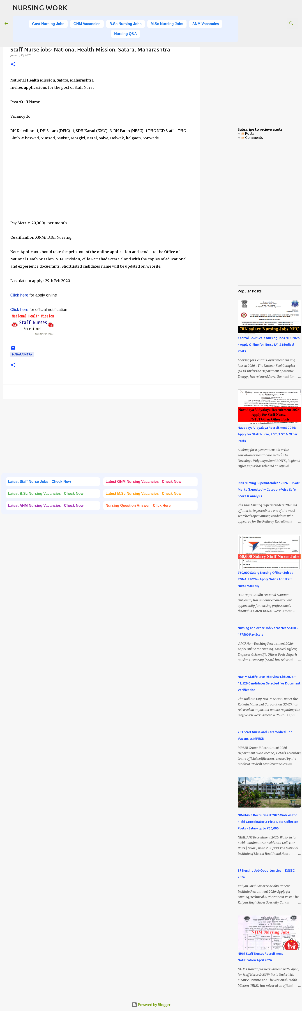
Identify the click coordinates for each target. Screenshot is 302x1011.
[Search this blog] (274, 23)
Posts (248, 133)
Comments (252, 137)
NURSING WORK (40, 8)
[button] (13, 64)
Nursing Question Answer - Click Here (138, 505)
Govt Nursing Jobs (48, 24)
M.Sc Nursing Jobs (167, 24)
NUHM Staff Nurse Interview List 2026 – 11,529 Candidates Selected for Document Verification (269, 683)
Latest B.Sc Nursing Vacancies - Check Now (45, 493)
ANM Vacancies (205, 24)
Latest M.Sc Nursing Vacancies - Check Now (143, 493)
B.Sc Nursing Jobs (125, 24)
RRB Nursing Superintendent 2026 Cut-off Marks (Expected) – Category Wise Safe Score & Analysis (269, 489)
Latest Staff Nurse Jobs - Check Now (39, 481)
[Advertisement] (101, 187)
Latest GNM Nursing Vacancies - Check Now (143, 481)
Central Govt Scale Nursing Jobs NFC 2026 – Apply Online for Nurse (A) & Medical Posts (269, 344)
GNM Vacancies (87, 24)
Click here (19, 295)
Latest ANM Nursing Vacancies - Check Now (46, 505)
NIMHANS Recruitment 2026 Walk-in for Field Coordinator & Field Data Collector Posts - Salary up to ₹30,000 (268, 821)
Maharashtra (22, 354)
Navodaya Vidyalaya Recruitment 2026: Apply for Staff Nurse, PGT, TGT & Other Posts (267, 434)
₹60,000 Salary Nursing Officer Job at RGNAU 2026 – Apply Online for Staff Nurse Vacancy (265, 579)
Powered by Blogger (151, 1005)
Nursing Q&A (125, 34)
